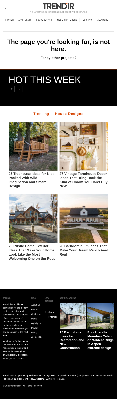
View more (103, 20)
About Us (35, 305)
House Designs (44, 20)
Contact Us (36, 337)
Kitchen (9, 20)
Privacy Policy (34, 330)
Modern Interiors (67, 20)
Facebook (49, 310)
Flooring (87, 20)
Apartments (25, 20)
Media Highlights (36, 320)
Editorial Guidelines (36, 311)
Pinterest (50, 317)
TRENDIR (58, 6)
